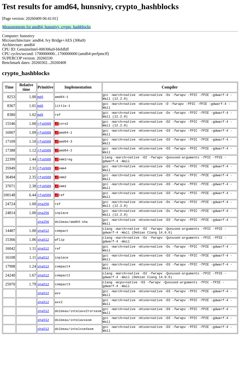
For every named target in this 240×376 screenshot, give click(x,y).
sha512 (43, 254)
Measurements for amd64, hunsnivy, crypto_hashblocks (46, 27)
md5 (40, 97)
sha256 (43, 222)
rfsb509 (44, 129)
